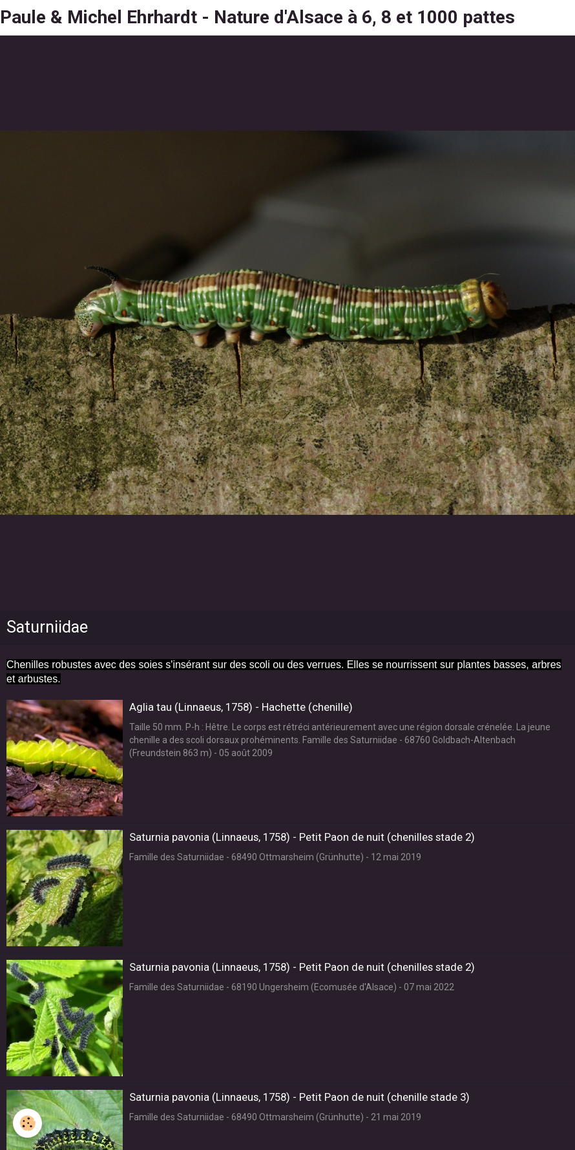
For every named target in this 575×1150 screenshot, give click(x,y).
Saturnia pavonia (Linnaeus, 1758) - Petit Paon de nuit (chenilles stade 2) (302, 836)
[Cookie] (27, 1123)
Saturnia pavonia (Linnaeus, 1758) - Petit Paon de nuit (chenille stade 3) (299, 1096)
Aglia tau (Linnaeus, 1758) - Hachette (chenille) (241, 706)
